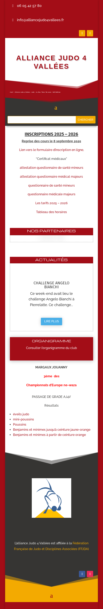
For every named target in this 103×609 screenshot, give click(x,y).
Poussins (19, 424)
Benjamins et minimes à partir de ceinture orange (49, 435)
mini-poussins (23, 419)
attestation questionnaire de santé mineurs (51, 168)
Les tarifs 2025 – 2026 (51, 203)
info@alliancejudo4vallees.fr (40, 20)
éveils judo (21, 414)
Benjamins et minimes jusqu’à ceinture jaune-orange (51, 430)
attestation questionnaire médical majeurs (51, 176)
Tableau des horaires (51, 212)
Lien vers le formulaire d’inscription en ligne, (51, 150)
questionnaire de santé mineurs (51, 185)
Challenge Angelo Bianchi (51, 285)
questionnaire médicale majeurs (51, 194)
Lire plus (51, 321)
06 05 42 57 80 (29, 6)
